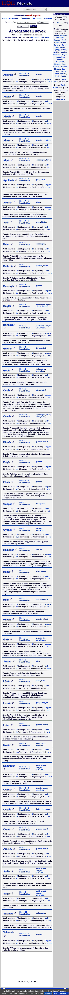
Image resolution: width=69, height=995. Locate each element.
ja (17, 668)
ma (17, 752)
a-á (48, 147)
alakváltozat (40, 328)
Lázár (8, 681)
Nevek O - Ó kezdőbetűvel (24, 789)
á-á (49, 511)
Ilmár (8, 639)
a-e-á (50, 82)
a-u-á (49, 668)
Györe (62, 47)
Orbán (59, 23)
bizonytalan (40, 417)
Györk (63, 50)
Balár (8, 244)
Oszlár (8, 809)
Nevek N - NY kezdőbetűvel (24, 768)
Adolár (9, 96)
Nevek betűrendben (10, 18)
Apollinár (10, 180)
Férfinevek (37, 18)
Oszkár (9, 789)
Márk (64, 64)
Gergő (64, 45)
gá (17, 511)
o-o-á (49, 856)
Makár (8, 745)
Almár (8, 140)
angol (44, 788)
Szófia (63, 71)
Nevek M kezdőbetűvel (24, 744)
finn (44, 638)
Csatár (8, 416)
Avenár (9, 202)
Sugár (8, 893)
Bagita (56, 35)
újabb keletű (41, 766)
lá (17, 688)
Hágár (8, 571)
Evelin (63, 85)
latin (43, 180)
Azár (7, 222)
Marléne (63, 67)
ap (17, 187)
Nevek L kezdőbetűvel (24, 681)
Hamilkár (10, 549)
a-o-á (50, 104)
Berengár (10, 286)
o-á (49, 313)
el (17, 489)
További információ (60, 993)
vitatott (43, 390)
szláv (48, 415)
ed (17, 469)
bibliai (43, 222)
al (17, 123)
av (17, 209)
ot (17, 836)
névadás (44, 307)
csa (17, 423)
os (17, 797)
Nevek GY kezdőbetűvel (24, 529)
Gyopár (9, 530)
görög (38, 180)
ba (17, 251)
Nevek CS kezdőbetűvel (24, 416)
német (45, 442)
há (17, 579)
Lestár (8, 703)
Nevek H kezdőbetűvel (24, 549)
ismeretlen (40, 371)
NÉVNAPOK (60, 99)
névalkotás (40, 530)
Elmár (8, 482)
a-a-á (49, 123)
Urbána (63, 74)
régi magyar (40, 160)
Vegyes (48, 79)
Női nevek (48, 18)
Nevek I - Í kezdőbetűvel (24, 639)
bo (17, 313)
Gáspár (9, 504)
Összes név (25, 18)
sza (17, 920)
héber (38, 202)
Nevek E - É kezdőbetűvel (24, 462)
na (17, 777)
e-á (49, 469)
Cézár (8, 390)
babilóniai (40, 326)
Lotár (8, 725)
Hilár (7, 599)
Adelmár (10, 74)
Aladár (8, 116)
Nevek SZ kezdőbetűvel (24, 913)
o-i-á (49, 336)
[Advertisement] (27, 55)
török (48, 160)
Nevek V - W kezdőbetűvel (24, 934)
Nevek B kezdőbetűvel (24, 244)
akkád (45, 266)
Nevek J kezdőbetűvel (24, 661)
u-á (49, 878)
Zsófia (63, 76)
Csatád (63, 43)
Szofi (63, 69)
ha (17, 557)
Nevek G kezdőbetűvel (24, 503)
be (17, 293)
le (17, 710)
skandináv (40, 790)
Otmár (8, 829)
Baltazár (9, 266)
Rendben (48, 993)
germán (39, 74)
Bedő (63, 40)
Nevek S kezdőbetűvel (24, 871)
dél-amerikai (41, 348)
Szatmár (9, 913)
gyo (17, 537)
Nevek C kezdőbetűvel (24, 390)
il (16, 646)
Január (9, 661)
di (17, 449)
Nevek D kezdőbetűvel (24, 442)
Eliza (64, 79)
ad (17, 82)
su (17, 878)
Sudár (8, 871)
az (17, 229)
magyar (47, 326)
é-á (48, 397)
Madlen (63, 52)
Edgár (8, 462)
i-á (48, 449)
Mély (47, 101)
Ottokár (9, 849)
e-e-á (50, 293)
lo (17, 732)
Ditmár (9, 442)
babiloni (39, 266)
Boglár (9, 306)
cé (17, 397)
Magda (64, 55)
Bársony (63, 35)
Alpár (8, 160)
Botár (8, 370)
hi (17, 607)
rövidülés (46, 140)
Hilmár (8, 619)
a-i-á (49, 557)
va (17, 943)
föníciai (39, 549)
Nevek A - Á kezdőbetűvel (24, 74)
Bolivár (9, 348)
